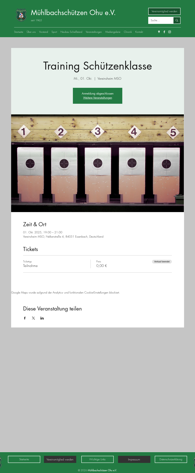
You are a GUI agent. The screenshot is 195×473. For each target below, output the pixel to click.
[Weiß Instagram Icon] (169, 32)
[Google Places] (159, 32)
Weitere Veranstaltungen (97, 98)
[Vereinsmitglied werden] (164, 11)
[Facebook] (164, 32)
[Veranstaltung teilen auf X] (33, 318)
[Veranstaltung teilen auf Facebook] (24, 318)
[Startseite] (24, 459)
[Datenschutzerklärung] (171, 459)
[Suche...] (158, 20)
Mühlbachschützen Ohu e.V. (73, 12)
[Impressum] (134, 459)
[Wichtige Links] (97, 459)
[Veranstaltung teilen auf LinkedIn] (42, 318)
